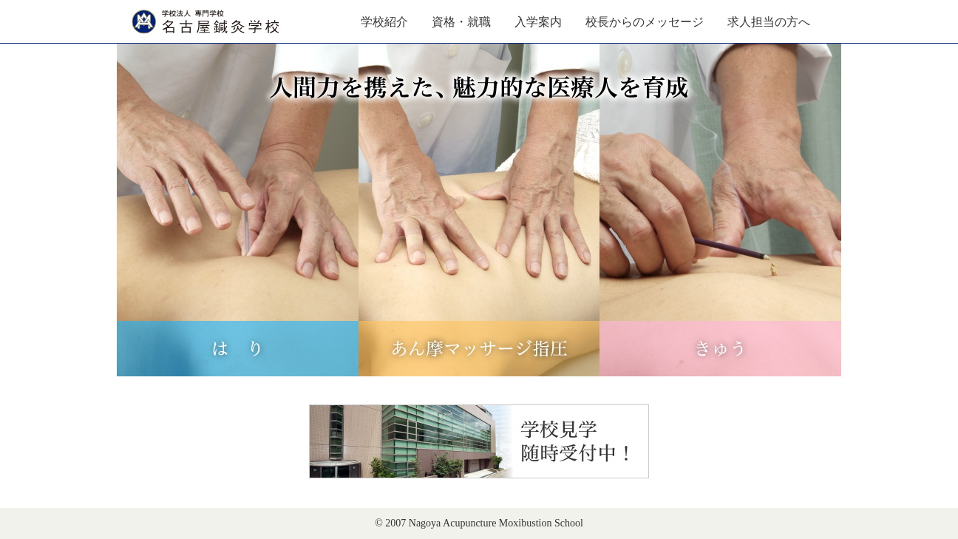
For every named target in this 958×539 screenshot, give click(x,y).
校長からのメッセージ (644, 22)
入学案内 (538, 22)
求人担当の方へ (768, 22)
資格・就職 (461, 22)
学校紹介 (384, 22)
